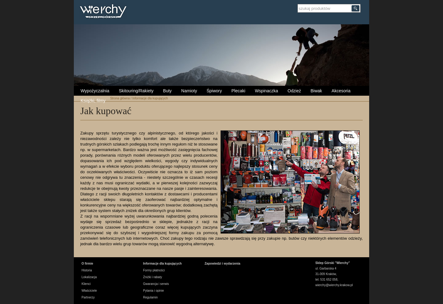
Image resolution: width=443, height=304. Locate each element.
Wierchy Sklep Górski (104, 12)
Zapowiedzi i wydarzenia (222, 263)
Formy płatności (154, 270)
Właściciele (89, 290)
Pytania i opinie (153, 290)
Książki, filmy (93, 100)
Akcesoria (341, 90)
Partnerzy (88, 297)
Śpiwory (214, 90)
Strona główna (120, 98)
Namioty (189, 90)
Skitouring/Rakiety (136, 90)
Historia (87, 270)
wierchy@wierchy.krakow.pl (334, 285)
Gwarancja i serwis (156, 284)
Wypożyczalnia (95, 90)
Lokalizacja (89, 277)
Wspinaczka (266, 90)
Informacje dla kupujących (150, 98)
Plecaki (238, 90)
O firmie (87, 263)
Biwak (316, 90)
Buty (167, 90)
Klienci (86, 284)
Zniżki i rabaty (152, 277)
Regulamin (150, 297)
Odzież (294, 90)
